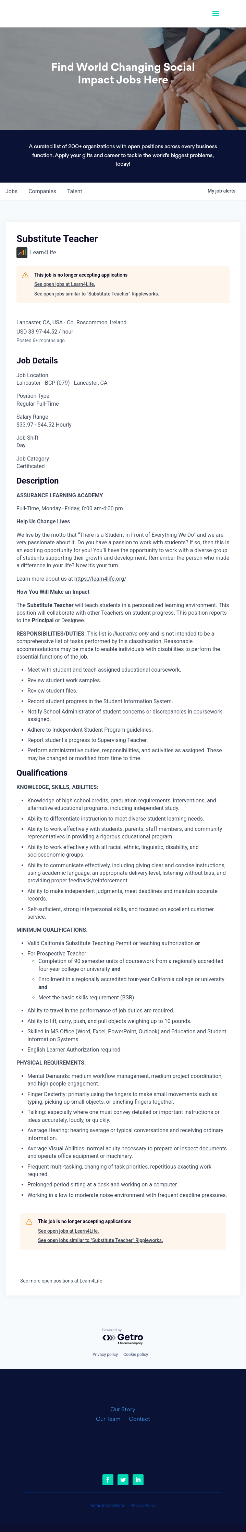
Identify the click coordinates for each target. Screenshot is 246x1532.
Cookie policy (135, 1354)
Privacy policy (105, 1354)
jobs (11, 191)
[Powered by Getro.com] (123, 1336)
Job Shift (27, 437)
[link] (59, 13)
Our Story (122, 1410)
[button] (215, 17)
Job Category (32, 458)
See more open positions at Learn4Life (61, 1281)
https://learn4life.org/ (100, 579)
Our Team (111, 1419)
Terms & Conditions (107, 1506)
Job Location (32, 375)
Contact (139, 1419)
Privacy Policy (143, 1506)
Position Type (32, 396)
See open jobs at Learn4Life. (64, 284)
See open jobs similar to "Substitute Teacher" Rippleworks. (96, 294)
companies (42, 191)
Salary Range (32, 417)
